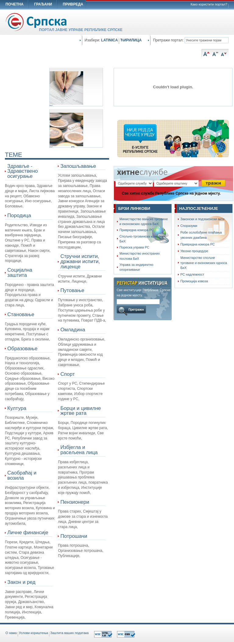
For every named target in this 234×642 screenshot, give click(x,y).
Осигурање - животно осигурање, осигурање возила (23, 563)
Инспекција (31, 612)
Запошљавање (78, 166)
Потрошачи (73, 536)
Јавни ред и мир (19, 607)
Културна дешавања (22, 453)
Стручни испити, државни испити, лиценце (80, 261)
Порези (11, 542)
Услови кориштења (33, 633)
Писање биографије (75, 237)
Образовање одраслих (24, 368)
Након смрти (38, 251)
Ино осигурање (38, 201)
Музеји (31, 417)
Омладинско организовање (81, 339)
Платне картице (18, 547)
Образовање (22, 348)
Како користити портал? (209, 4)
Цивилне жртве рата (89, 428)
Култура (16, 408)
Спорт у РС (67, 383)
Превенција (14, 617)
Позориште (14, 417)
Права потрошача (73, 545)
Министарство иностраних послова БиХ (139, 256)
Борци (63, 423)
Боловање (13, 206)
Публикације (68, 556)
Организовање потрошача (80, 551)
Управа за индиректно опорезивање (136, 267)
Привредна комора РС (136, 230)
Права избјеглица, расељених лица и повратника (74, 467)
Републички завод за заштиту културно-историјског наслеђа (26, 443)
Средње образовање (23, 378)
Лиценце (79, 281)
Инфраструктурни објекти (26, 487)
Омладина (72, 330)
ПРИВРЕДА (73, 4)
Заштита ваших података (69, 633)
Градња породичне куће (25, 324)
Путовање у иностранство (80, 300)
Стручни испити (71, 276)
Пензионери (74, 502)
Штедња (42, 542)
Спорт (67, 374)
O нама (11, 633)
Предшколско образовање (27, 358)
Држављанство (31, 602)
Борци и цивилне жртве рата (80, 410)
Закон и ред (21, 582)
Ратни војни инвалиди (76, 433)
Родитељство (16, 225)
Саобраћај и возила (22, 475)
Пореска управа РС (134, 247)
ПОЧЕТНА (14, 4)
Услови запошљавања (77, 175)
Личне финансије (27, 532)
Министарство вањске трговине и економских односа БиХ (143, 221)
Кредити (26, 542)
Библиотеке (15, 423)
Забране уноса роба (75, 305)
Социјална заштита (19, 272)
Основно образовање (23, 373)
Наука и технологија (22, 363)
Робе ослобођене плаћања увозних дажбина (201, 235)
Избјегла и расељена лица (79, 449)
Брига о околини (35, 339)
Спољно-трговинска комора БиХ (140, 239)
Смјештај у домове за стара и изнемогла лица (83, 516)
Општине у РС (17, 240)
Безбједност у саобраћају (26, 493)
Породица (19, 215)
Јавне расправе (18, 592)
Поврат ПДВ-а (93, 320)
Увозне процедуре (194, 251)
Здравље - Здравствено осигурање (22, 171)
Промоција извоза (194, 281)
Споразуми (188, 226)
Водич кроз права (20, 186)
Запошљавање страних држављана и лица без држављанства (81, 221)
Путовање (72, 290)
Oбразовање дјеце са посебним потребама (27, 388)
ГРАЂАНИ (43, 4)
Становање (20, 314)
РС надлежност (192, 274)
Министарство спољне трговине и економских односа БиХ (203, 262)
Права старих (69, 511)
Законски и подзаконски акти (202, 219)
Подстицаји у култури (23, 433)
